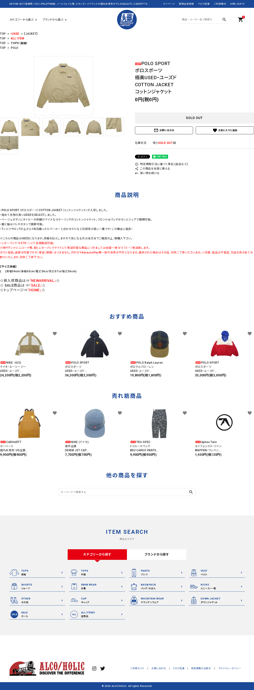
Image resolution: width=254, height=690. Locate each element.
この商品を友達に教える (152, 168)
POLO (14, 47)
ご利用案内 (220, 4)
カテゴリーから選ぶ (21, 19)
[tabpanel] (63, 85)
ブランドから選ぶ (53, 19)
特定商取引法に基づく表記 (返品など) (161, 164)
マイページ (169, 4)
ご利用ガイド (142, 668)
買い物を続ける (147, 173)
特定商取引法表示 (203, 668)
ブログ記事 (204, 4)
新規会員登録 (186, 4)
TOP (3, 33)
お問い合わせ (237, 4)
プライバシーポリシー (230, 668)
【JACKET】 (31, 33)
